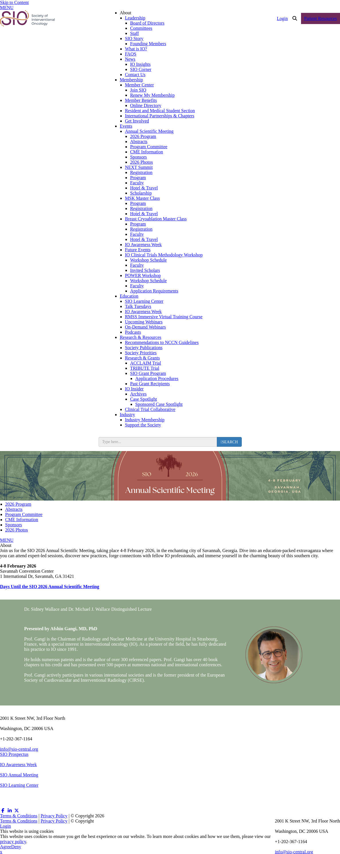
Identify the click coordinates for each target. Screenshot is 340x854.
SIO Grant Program (148, 373)
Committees (141, 28)
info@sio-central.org (19, 749)
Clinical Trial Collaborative (150, 409)
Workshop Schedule (148, 260)
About (125, 12)
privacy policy (13, 841)
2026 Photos (141, 162)
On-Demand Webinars (145, 327)
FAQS (130, 54)
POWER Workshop (143, 275)
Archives (138, 394)
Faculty (137, 182)
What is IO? (136, 48)
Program (138, 177)
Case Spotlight (143, 399)
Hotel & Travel (144, 187)
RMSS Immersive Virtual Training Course (164, 316)
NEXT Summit (139, 167)
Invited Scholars (145, 270)
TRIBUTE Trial (144, 368)
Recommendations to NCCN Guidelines (162, 342)
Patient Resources (320, 18)
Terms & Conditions (18, 815)
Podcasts (133, 332)
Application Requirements (154, 290)
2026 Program (143, 136)
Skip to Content (14, 2)
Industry (127, 414)
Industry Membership (144, 419)
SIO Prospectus (14, 754)
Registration (141, 172)
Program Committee (148, 146)
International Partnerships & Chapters (159, 115)
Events (126, 126)
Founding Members (148, 43)
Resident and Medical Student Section (160, 110)
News (130, 59)
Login (282, 18)
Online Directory (145, 105)
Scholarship (141, 193)
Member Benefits (141, 100)
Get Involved (137, 120)
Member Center (139, 84)
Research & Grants (142, 357)
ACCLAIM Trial (145, 363)
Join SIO (138, 90)
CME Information (146, 151)
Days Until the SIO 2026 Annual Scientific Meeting (49, 586)
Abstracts (138, 141)
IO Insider (134, 388)
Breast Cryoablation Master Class (156, 218)
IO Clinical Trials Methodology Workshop (164, 254)
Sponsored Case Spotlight (158, 404)
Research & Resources (140, 337)
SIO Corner (140, 69)
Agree (5, 846)
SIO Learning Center (144, 301)
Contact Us (135, 74)
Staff (134, 33)
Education (129, 296)
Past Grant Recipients (150, 383)
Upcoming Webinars (143, 321)
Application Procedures (156, 378)
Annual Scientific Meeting (149, 131)
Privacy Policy (54, 815)
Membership (131, 79)
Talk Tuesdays (138, 306)
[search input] (158, 442)
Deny (16, 846)
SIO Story (134, 38)
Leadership (135, 17)
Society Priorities (141, 352)
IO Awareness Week (143, 244)
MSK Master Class (142, 198)
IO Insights (140, 64)
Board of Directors (147, 23)
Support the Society (143, 424)
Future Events (137, 249)
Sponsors (138, 157)
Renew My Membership (152, 95)
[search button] (229, 442)
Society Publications (143, 347)
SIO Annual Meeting (19, 774)
